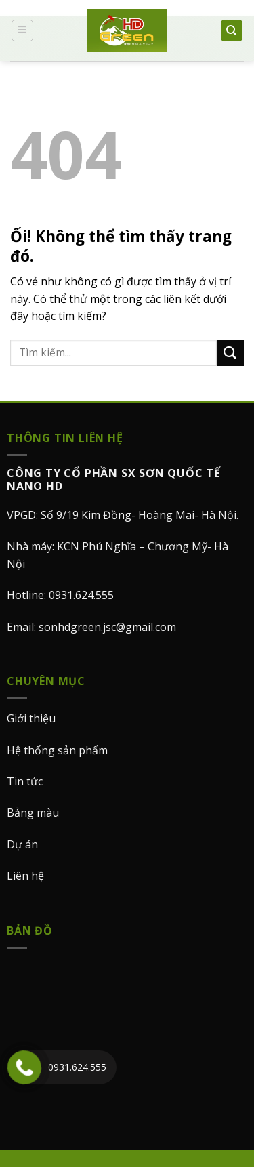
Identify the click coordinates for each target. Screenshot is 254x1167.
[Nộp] (230, 353)
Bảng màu (33, 812)
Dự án (22, 844)
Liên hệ (25, 875)
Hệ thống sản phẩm (57, 750)
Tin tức (25, 781)
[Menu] (23, 30)
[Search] (232, 31)
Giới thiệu (31, 718)
